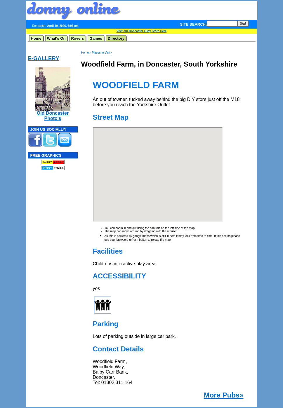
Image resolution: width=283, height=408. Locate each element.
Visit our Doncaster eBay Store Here (142, 31)
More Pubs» (223, 395)
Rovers (77, 38)
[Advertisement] (189, 10)
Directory (116, 38)
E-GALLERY (43, 58)
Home (36, 38)
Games (95, 38)
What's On (56, 38)
